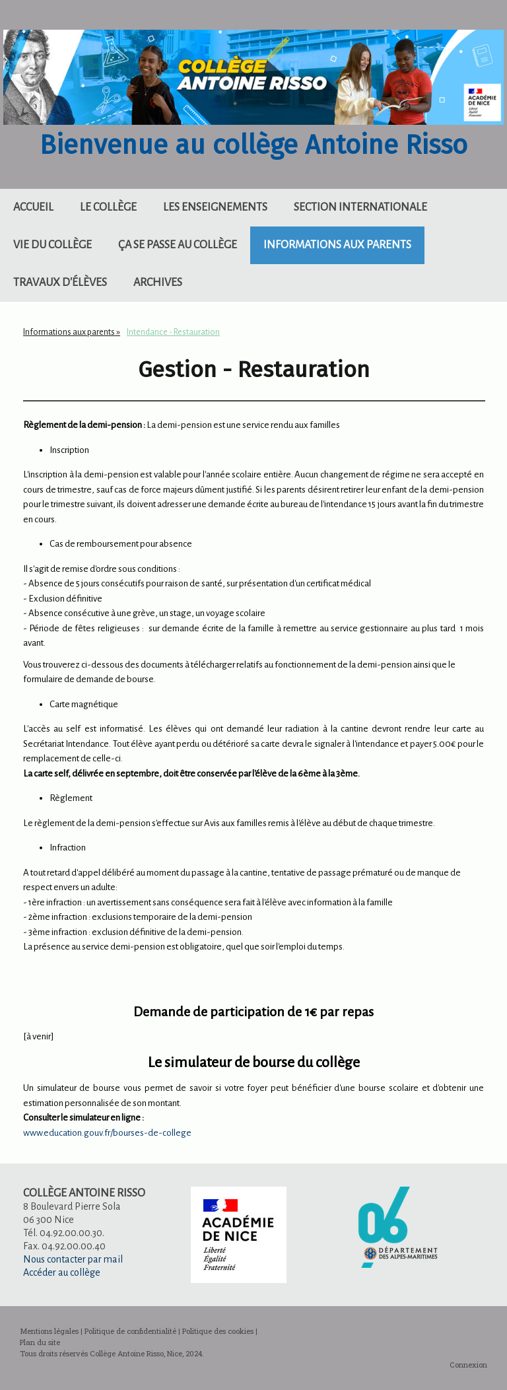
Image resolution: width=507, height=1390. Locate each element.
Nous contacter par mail (73, 1259)
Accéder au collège (61, 1272)
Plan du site (40, 1342)
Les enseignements (215, 207)
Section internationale (360, 207)
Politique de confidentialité (130, 1331)
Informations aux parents (337, 245)
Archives (157, 283)
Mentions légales (49, 1331)
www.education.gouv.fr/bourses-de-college (107, 1133)
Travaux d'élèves (60, 283)
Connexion (468, 1365)
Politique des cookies (218, 1331)
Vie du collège (52, 245)
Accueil (33, 207)
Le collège (108, 207)
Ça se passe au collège (177, 245)
